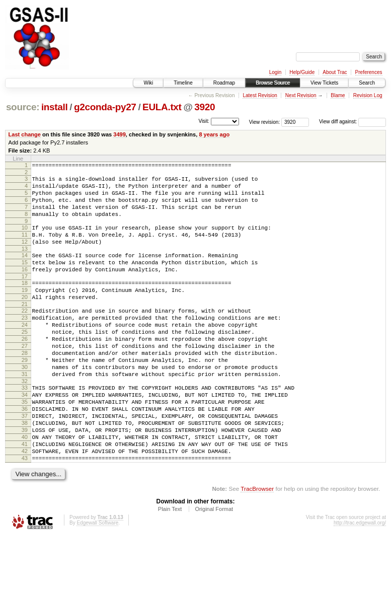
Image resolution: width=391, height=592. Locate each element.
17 (25, 296)
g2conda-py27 (105, 107)
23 (25, 343)
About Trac (335, 72)
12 (25, 255)
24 (25, 352)
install (54, 107)
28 (25, 386)
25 (25, 360)
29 (25, 395)
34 (25, 435)
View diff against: (352, 121)
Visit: (203, 121)
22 (25, 335)
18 (25, 303)
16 (25, 287)
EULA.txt (162, 107)
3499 (119, 134)
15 (25, 279)
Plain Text (170, 565)
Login (275, 72)
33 (25, 427)
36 (25, 453)
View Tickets (324, 83)
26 (25, 369)
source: (22, 107)
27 (25, 378)
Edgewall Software (97, 578)
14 (25, 270)
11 (25, 247)
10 (25, 238)
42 (25, 504)
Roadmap (224, 83)
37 (25, 461)
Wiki (148, 83)
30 (25, 403)
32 (25, 420)
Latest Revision (260, 95)
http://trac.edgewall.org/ (360, 578)
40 (25, 487)
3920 (204, 107)
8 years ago (214, 134)
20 (25, 320)
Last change (25, 134)
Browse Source (273, 83)
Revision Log (367, 95)
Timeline (183, 83)
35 (25, 444)
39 (25, 478)
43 (25, 512)
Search (367, 83)
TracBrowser (257, 544)
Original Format (214, 565)
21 (25, 328)
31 (25, 412)
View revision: (264, 121)
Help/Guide (302, 72)
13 (25, 264)
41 (25, 495)
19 (25, 311)
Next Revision (301, 95)
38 (25, 470)
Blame (338, 95)
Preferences (368, 72)
